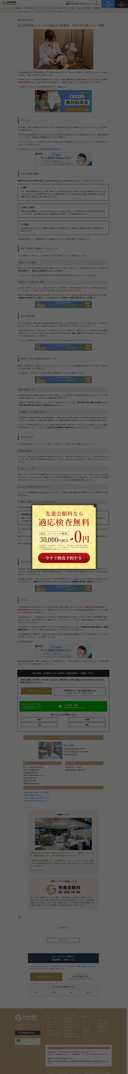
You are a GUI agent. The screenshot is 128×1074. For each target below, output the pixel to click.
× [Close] (95, 505)
